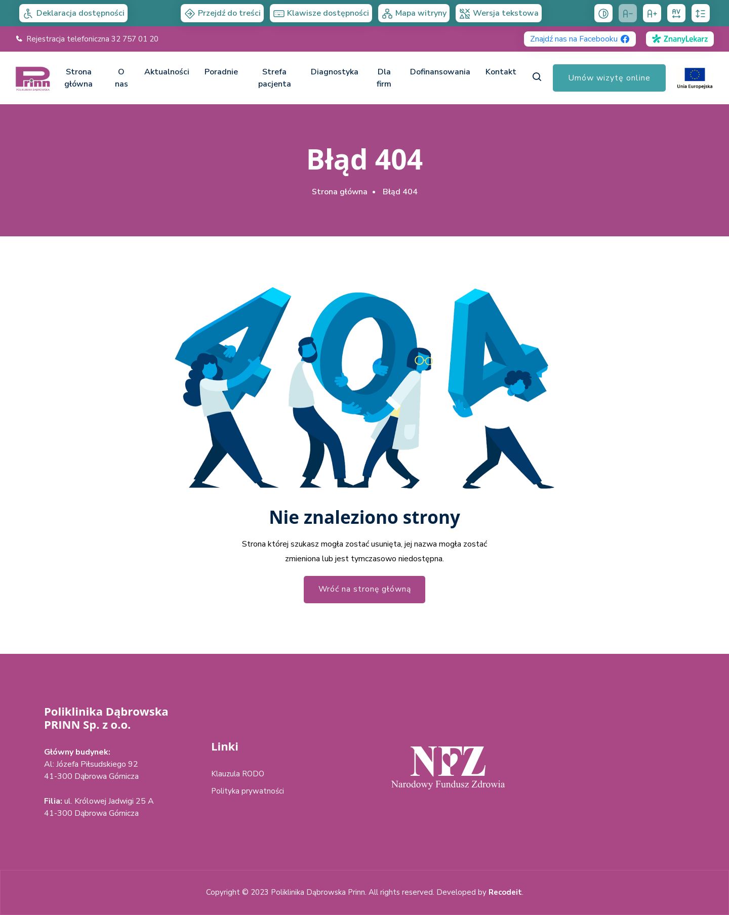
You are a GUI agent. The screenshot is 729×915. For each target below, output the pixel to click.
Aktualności (166, 71)
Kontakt (500, 71)
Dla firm (384, 78)
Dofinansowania (440, 71)
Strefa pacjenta (274, 78)
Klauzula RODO (237, 774)
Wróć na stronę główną (365, 589)
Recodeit (505, 892)
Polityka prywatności (247, 791)
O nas (121, 78)
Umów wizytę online (609, 78)
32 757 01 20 (134, 39)
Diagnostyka (334, 71)
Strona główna (78, 78)
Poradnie (221, 71)
